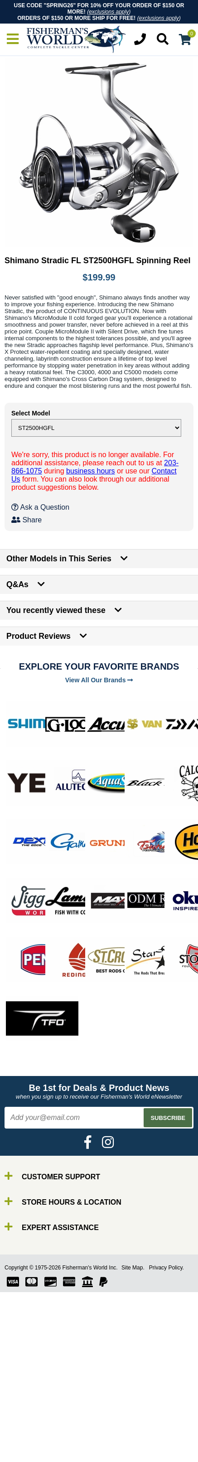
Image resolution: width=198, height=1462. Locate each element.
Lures (27, 1438)
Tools (26, 1454)
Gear (26, 1446)
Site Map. (133, 1267)
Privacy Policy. (166, 1267)
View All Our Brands (99, 680)
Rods (26, 1414)
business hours (90, 471)
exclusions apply (109, 12)
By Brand (33, 1405)
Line (25, 1430)
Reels (27, 1422)
